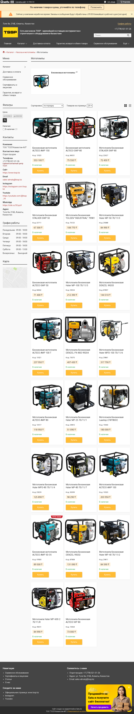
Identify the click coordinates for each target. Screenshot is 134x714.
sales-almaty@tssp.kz (12, 180)
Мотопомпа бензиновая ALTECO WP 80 (78, 620)
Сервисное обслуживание (105, 43)
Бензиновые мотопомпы (63, 72)
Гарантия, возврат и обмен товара (72, 43)
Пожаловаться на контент (78, 711)
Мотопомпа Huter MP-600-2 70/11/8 (46, 620)
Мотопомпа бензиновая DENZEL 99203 (111, 284)
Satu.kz (79, 709)
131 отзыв (111, 2)
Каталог (21, 43)
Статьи (8, 679)
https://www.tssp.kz (11, 173)
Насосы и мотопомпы (25, 52)
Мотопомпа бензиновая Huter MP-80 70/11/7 (78, 486)
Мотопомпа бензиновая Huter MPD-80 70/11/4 (44, 486)
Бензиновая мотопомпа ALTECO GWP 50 (44, 284)
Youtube (9, 699)
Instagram (9, 696)
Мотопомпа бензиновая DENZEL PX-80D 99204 (78, 351)
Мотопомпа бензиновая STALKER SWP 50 (44, 216)
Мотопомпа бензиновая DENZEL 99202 (78, 553)
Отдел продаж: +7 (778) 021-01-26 (84, 673)
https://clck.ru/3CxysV (12, 205)
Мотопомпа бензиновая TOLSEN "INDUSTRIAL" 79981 (80, 216)
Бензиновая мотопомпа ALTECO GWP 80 (78, 149)
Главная (7, 43)
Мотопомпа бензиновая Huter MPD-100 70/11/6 (111, 351)
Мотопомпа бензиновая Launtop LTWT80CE (111, 418)
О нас (7, 682)
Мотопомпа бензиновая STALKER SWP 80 (111, 149)
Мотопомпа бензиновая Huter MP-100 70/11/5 (78, 284)
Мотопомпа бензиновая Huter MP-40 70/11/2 (111, 553)
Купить (40, 171)
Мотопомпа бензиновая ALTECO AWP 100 (111, 486)
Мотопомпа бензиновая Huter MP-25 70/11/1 (78, 418)
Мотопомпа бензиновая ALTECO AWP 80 (44, 418)
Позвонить (96, 7)
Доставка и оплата (41, 43)
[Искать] (128, 35)
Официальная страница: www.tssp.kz (22, 692)
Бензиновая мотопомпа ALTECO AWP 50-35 (44, 553)
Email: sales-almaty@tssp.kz (81, 679)
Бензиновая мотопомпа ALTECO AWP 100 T (44, 351)
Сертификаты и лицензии (10, 86)
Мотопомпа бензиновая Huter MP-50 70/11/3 (111, 216)
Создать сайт (20, 2)
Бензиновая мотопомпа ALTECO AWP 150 (44, 149)
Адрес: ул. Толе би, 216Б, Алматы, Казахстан (89, 676)
